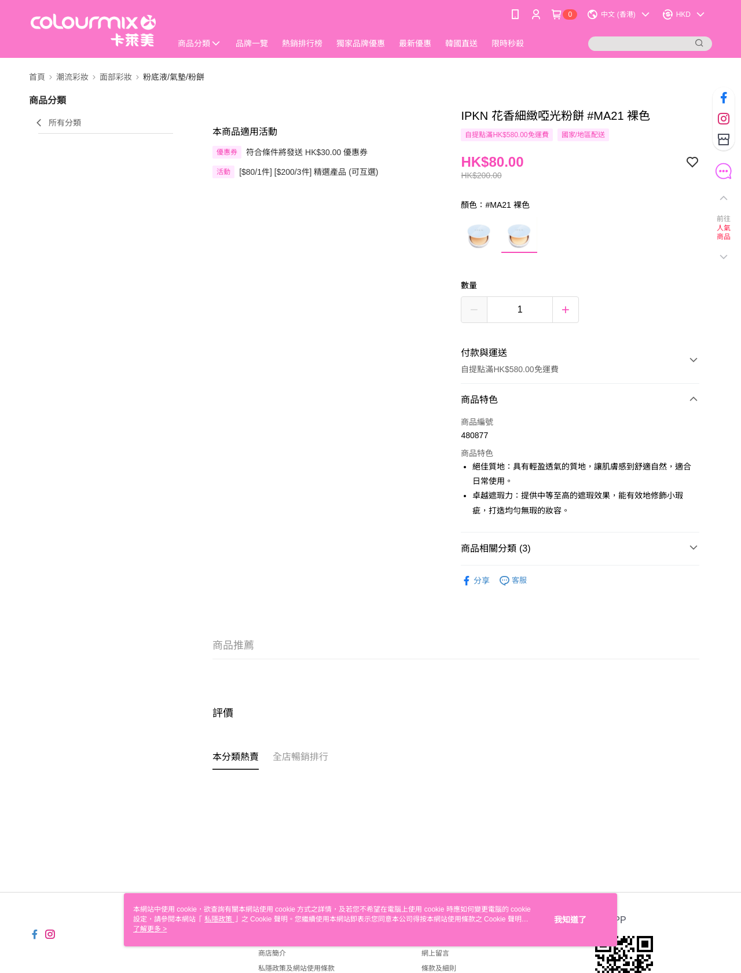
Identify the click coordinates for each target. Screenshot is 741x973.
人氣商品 (724, 232)
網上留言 (435, 953)
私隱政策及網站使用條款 (296, 968)
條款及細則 (438, 968)
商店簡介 (272, 953)
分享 (475, 581)
